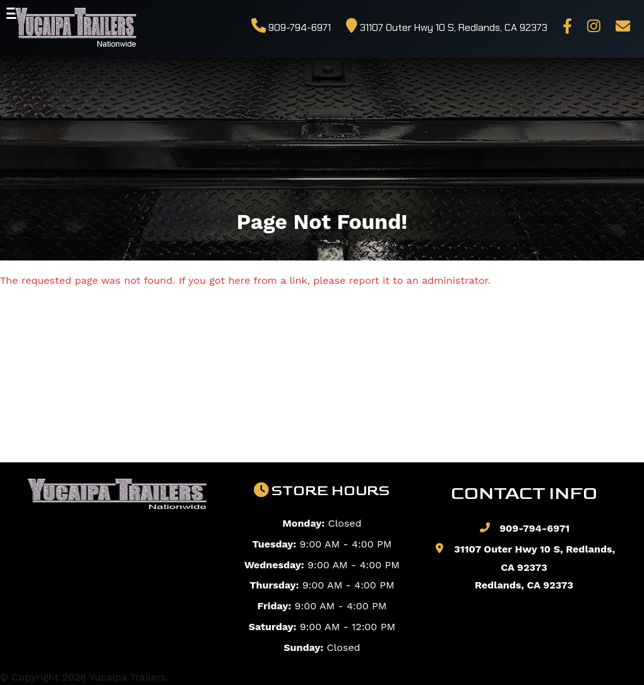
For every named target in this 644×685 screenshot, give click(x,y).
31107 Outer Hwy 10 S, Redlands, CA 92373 (446, 27)
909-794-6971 (291, 27)
